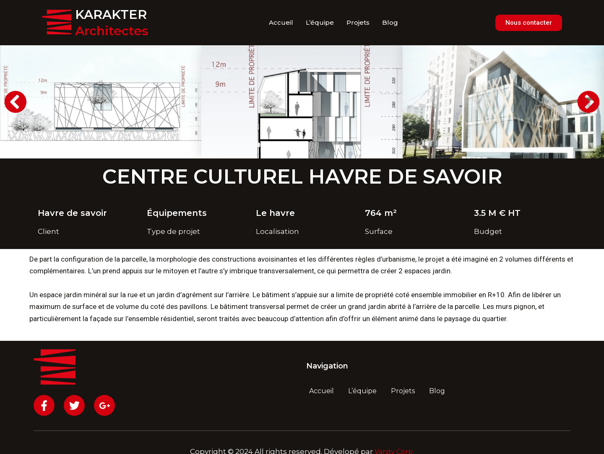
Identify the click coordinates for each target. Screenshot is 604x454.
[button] (15, 102)
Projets (358, 22)
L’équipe (320, 22)
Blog (390, 22)
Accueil (281, 22)
